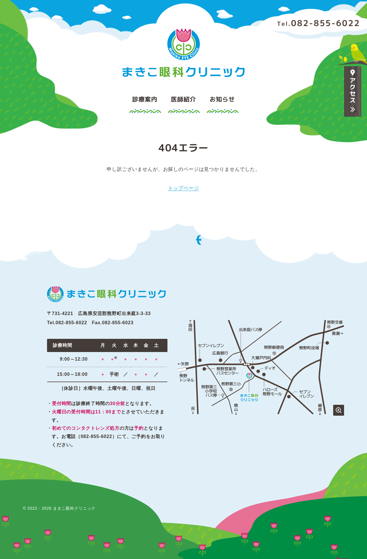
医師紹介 (183, 99)
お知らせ (222, 99)
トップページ (183, 188)
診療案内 (144, 99)
